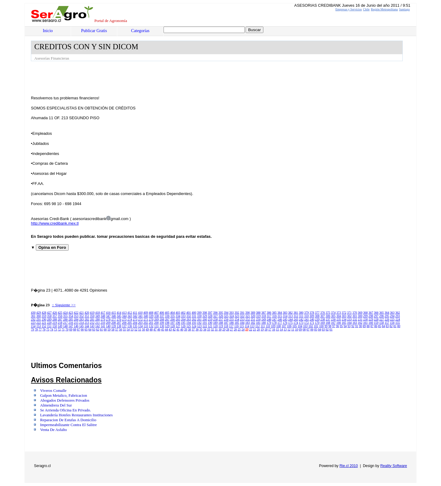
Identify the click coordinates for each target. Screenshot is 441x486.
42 (174, 329)
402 (183, 312)
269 (156, 319)
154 (33, 326)
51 (139, 329)
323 (237, 316)
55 (124, 329)
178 (274, 322)
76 (44, 329)
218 (60, 322)
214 (81, 322)
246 (279, 319)
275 (124, 319)
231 (360, 319)
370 (354, 312)
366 (376, 312)
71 (63, 329)
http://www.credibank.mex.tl (55, 223)
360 (38, 316)
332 (189, 316)
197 (172, 322)
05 (315, 329)
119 (221, 326)
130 (162, 326)
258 (215, 319)
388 (258, 312)
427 (49, 312)
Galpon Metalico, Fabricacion (63, 395)
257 (221, 319)
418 (97, 312)
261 (199, 319)
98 (329, 326)
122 (204, 326)
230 (365, 319)
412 (129, 312)
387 (263, 312)
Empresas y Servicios (348, 9)
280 (97, 319)
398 (204, 312)
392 (237, 312)
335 (172, 316)
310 (306, 316)
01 (331, 329)
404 (172, 312)
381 (295, 312)
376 (322, 312)
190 (210, 322)
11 (292, 329)
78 (36, 329)
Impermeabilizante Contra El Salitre (68, 425)
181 (258, 322)
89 (364, 326)
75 (47, 329)
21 (254, 329)
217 (65, 322)
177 (279, 322)
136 (129, 326)
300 (360, 316)
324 (231, 316)
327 (215, 316)
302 (349, 316)
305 (333, 316)
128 (172, 326)
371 (349, 312)
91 (356, 326)
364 (387, 312)
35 (200, 329)
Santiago (404, 9)
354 (71, 316)
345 (119, 316)
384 (279, 312)
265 (178, 319)
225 (392, 319)
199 (162, 322)
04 (319, 329)
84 (383, 326)
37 (193, 329)
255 (231, 319)
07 (308, 329)
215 (76, 322)
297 (376, 316)
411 (135, 312)
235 (339, 319)
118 (226, 326)
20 (258, 329)
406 (162, 312)
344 (124, 316)
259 (210, 319)
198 (167, 322)
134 (140, 326)
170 (317, 322)
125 (189, 326)
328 (210, 316)
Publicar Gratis (94, 30)
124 (194, 326)
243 (296, 319)
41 (177, 329)
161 (365, 322)
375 (328, 312)
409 (145, 312)
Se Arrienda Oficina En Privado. (65, 410)
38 (189, 329)
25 (239, 329)
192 (199, 322)
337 (162, 316)
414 (119, 312)
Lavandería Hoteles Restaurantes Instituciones (76, 415)
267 (167, 319)
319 (258, 316)
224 (397, 319)
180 (263, 322)
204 (135, 322)
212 (92, 322)
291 (38, 319)
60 (105, 329)
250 (258, 319)
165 (344, 322)
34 (204, 329)
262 (194, 319)
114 (247, 326)
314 (285, 316)
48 (151, 329)
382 (290, 312)
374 (333, 312)
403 (177, 312)
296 (381, 316)
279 (103, 319)
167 (333, 322)
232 (354, 319)
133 (146, 326)
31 (216, 329)
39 (185, 329)
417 (103, 312)
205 (129, 322)
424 (65, 312)
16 (273, 329)
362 (397, 312)
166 (338, 322)
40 (181, 329)
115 (241, 326)
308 (317, 316)
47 (154, 329)
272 (140, 319)
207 (119, 322)
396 (215, 312)
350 (92, 316)
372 (344, 312)
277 (113, 319)
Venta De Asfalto (53, 430)
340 (146, 316)
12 (289, 329)
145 (81, 326)
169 (322, 322)
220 (49, 322)
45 (162, 329)
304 (338, 316)
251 (253, 319)
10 (296, 329)
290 (44, 319)
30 (220, 329)
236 (333, 319)
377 (317, 312)
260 (204, 319)
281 (92, 319)
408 (151, 312)
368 (365, 312)
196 (177, 322)
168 (328, 322)
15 (277, 329)
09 (300, 329)
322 (242, 316)
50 (143, 329)
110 (268, 326)
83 (387, 326)
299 (365, 316)
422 (76, 312)
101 (316, 326)
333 (183, 316)
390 (247, 312)
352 (81, 316)
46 (158, 329)
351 (87, 316)
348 (103, 316)
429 (38, 312)
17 (269, 329)
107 (284, 326)
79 (32, 329)
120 (215, 326)
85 (379, 326)
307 (322, 316)
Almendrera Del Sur (56, 405)
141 (103, 326)
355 (65, 316)
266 (172, 319)
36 (197, 329)
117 (231, 326)
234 (344, 319)
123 (199, 326)
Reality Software (393, 466)
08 (304, 329)
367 (370, 312)
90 (360, 326)
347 (108, 316)
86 (375, 326)
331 (194, 316)
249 (264, 319)
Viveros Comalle (53, 390)
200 (156, 322)
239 (317, 319)
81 (395, 326)
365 (381, 312)
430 (33, 312)
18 (266, 329)
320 (253, 316)
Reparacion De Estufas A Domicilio (68, 420)
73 (55, 329)
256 (226, 319)
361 (33, 316)
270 (151, 319)
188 (220, 322)
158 (381, 322)
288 (54, 319)
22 (250, 329)
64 (90, 329)
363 (392, 312)
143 (92, 326)
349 (97, 316)
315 (279, 316)
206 (124, 322)
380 (301, 312)
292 (33, 319)
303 (344, 316)
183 (247, 322)
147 (71, 326)
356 (60, 316)
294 (392, 316)
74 (51, 329)
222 (38, 322)
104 (300, 326)
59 (109, 329)
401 (188, 312)
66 (82, 329)
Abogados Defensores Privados (64, 400)
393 (231, 312)
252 (247, 319)
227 (381, 319)
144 (87, 326)
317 (269, 316)
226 (387, 319)
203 (140, 322)
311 (301, 316)
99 (326, 326)
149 (60, 326)
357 (54, 316)
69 (70, 329)
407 (156, 312)
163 (354, 322)
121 (210, 326)
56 (120, 329)
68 (74, 329)
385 (274, 312)
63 (93, 329)
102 (310, 326)
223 (33, 322)
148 (65, 326)
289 (49, 319)
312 (296, 316)
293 (397, 316)
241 (306, 319)
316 (274, 316)
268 (162, 319)
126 (183, 326)
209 (108, 322)
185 (237, 322)
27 (231, 329)
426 (54, 312)
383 (285, 312)
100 (321, 326)
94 (345, 326)
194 (188, 322)
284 (76, 319)
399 (199, 312)
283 (81, 319)
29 (223, 329)
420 (87, 312)
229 (371, 319)
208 (113, 322)
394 (226, 312)
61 (101, 329)
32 (212, 329)
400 (194, 312)
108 (278, 326)
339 (151, 316)
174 (295, 322)
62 (97, 329)
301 (354, 316)
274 (129, 319)
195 (183, 322)
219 (54, 322)
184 (242, 322)
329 (204, 316)
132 (151, 326)
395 (220, 312)
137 (124, 326)
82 (391, 326)
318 (264, 316)
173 (301, 322)
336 (167, 316)
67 (78, 329)
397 (210, 312)
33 (208, 329)
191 (204, 322)
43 (170, 329)
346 (113, 316)
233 (349, 319)
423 (71, 312)
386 (269, 312)
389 (253, 312)
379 (306, 312)
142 (97, 326)
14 (281, 329)
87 (372, 326)
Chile (366, 9)
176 (285, 322)
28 (227, 329)
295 (387, 316)
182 (253, 322)
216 (71, 322)
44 (166, 329)
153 (38, 326)
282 (87, 319)
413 (124, 312)
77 (40, 329)
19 (262, 329)
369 (360, 312)
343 (129, 316)
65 (86, 329)
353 (76, 316)
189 (215, 322)
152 (44, 326)
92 (352, 326)
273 (135, 319)
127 (178, 326)
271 (146, 319)
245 (285, 319)
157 (387, 322)
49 (147, 329)
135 (135, 326)
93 (349, 326)
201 (151, 322)
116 (236, 326)
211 (97, 322)
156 (392, 322)
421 (81, 312)
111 (263, 326)
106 (289, 326)
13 (285, 329)
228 (376, 319)
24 (243, 329)
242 (301, 319)
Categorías (140, 30)
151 (49, 326)
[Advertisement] (142, 78)
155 (397, 322)
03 (323, 329)
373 (338, 312)
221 (44, 322)
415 (113, 312)
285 (71, 319)
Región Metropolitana (384, 9)
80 (398, 326)
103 (305, 326)
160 (370, 322)
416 (108, 312)
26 (235, 329)
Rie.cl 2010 (348, 466)
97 (333, 326)
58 (113, 329)
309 (312, 316)
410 (140, 312)
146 (76, 326)
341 (140, 316)
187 (226, 322)
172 (306, 322)
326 (221, 316)
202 (145, 322)
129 (167, 326)
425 (60, 312)
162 (360, 322)
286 (65, 319)
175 (290, 322)
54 (128, 329)
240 (312, 319)
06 (311, 329)
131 (156, 326)
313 (290, 316)
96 (337, 326)
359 (44, 316)
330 (199, 316)
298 (370, 316)
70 (67, 329)
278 (108, 319)
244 (290, 319)
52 (136, 329)
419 (92, 312)
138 (119, 326)
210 (102, 322)
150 (54, 326)
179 (269, 322)
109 (273, 326)
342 (135, 316)
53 (132, 329)
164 (349, 322)
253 (242, 319)
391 (242, 312)
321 (247, 316)
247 (274, 319)
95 (341, 326)
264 (183, 319)
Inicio (48, 30)
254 (237, 319)
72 (59, 329)
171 (312, 322)
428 (44, 312)
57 (116, 329)
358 (49, 316)
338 (156, 316)
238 (322, 319)
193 (194, 322)
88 (368, 326)
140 (108, 326)
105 (294, 326)
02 (327, 329)
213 (87, 322)
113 (252, 326)
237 (328, 319)
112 (257, 326)
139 (113, 326)
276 (119, 319)
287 (60, 319)
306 (328, 316)
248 (269, 319)
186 (231, 322)
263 (189, 319)
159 (376, 322)
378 (312, 312)
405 (167, 312)
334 (178, 316)
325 (226, 316)
